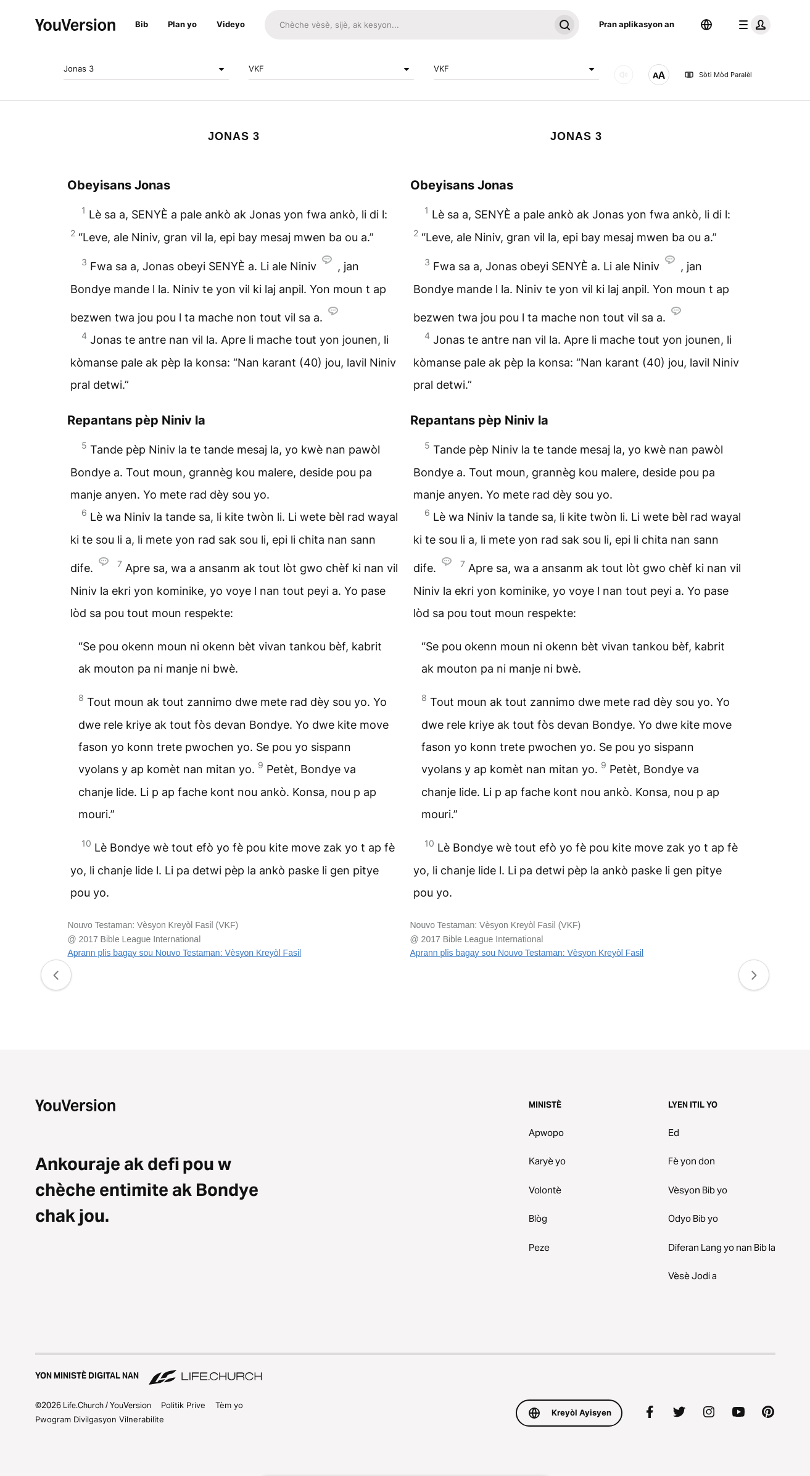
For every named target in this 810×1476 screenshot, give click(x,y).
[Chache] (407, 25)
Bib (141, 24)
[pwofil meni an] (752, 24)
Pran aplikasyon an (636, 24)
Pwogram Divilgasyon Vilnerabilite (99, 1419)
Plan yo (182, 24)
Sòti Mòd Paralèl (718, 75)
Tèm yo (229, 1405)
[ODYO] (624, 75)
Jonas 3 (146, 69)
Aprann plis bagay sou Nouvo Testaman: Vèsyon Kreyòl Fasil (184, 953)
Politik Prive (183, 1405)
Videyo (231, 24)
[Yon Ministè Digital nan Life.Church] (405, 1370)
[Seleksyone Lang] (706, 24)
